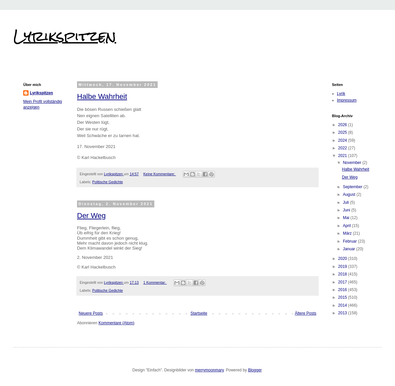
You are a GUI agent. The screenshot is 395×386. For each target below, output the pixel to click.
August (349, 194)
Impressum (346, 100)
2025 (343, 132)
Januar (349, 249)
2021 (343, 155)
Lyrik (341, 93)
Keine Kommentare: (159, 174)
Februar (350, 241)
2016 (343, 289)
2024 (343, 140)
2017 (343, 282)
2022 (343, 148)
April (347, 225)
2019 (343, 266)
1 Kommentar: (155, 282)
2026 (343, 124)
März (348, 233)
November (352, 162)
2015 (343, 297)
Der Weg (91, 215)
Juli (346, 202)
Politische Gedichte (107, 182)
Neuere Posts (91, 313)
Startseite (199, 313)
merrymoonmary (209, 370)
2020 (343, 258)
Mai (347, 217)
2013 (343, 313)
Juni (347, 210)
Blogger (255, 370)
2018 (343, 274)
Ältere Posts (305, 313)
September (353, 187)
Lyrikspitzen (64, 36)
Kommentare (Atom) (116, 323)
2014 (343, 305)
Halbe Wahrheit (102, 96)
